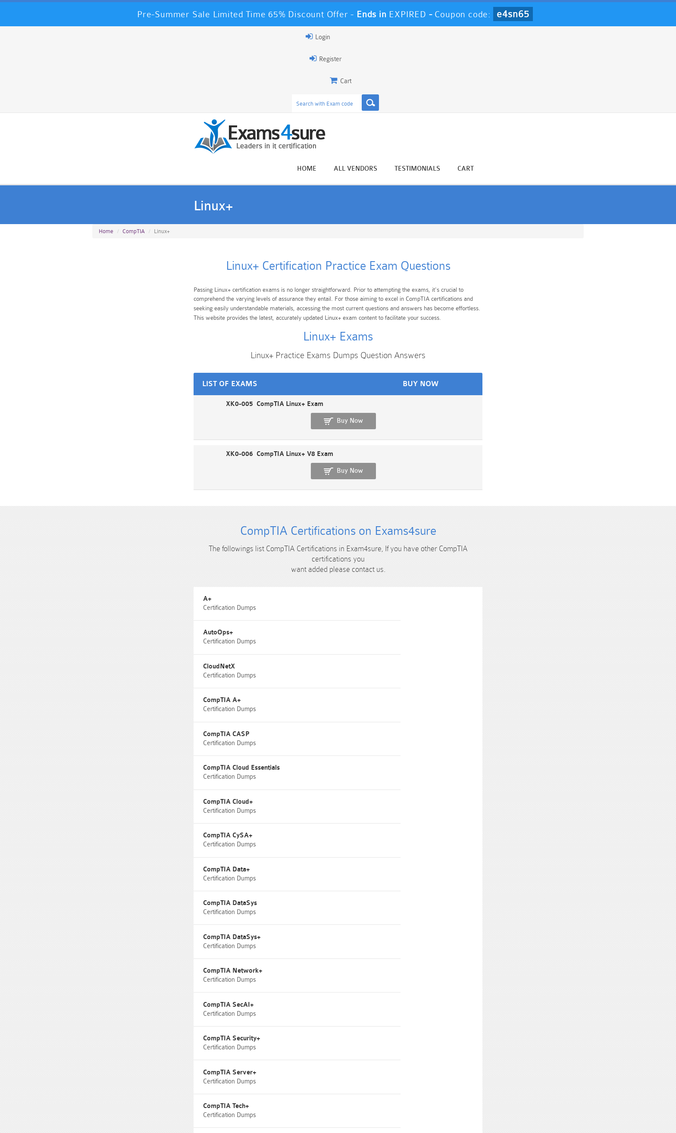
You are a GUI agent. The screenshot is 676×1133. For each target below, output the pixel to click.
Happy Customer (335, 1006)
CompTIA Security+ (296, 681)
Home (414, 70)
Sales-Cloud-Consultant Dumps (297, 1071)
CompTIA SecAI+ (124, 681)
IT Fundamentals (459, 720)
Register (484, 36)
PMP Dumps (133, 1067)
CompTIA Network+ (465, 642)
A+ (103, 526)
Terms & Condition (231, 1118)
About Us (137, 1118)
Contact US (285, 1118)
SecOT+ (110, 798)
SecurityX (281, 798)
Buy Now (549, 345)
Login (528, 36)
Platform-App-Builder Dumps (133, 1085)
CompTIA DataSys (126, 642)
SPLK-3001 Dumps (461, 1082)
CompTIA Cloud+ (124, 604)
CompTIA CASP (290, 565)
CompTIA (133, 147)
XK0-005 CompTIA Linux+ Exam (143, 341)
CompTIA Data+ (458, 604)
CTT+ (274, 720)
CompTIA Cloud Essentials (473, 565)
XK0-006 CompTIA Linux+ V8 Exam (148, 371)
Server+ (447, 798)
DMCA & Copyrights (343, 1118)
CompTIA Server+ (462, 681)
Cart (573, 70)
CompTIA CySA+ (292, 604)
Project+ (447, 759)
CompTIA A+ (118, 565)
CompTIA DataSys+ (296, 642)
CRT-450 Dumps (460, 1067)
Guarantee (178, 1118)
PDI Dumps (215, 1082)
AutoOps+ (282, 526)
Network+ (114, 759)
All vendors (463, 70)
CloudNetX (451, 526)
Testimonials (525, 70)
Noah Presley (335, 990)
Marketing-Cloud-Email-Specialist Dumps (542, 1071)
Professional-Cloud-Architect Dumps (379, 1071)
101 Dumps (215, 1067)
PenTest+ (280, 759)
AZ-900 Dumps (297, 1082)
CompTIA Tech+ (122, 720)
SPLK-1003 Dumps (379, 1082)
